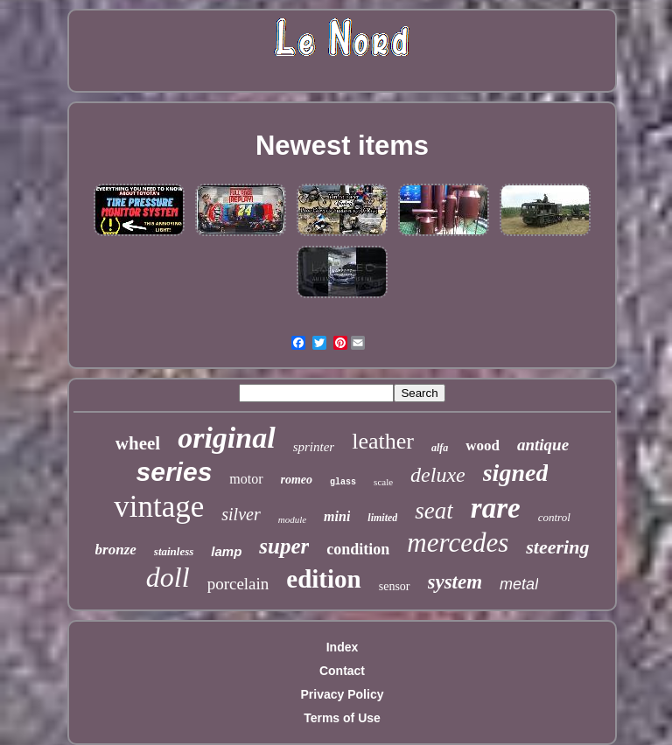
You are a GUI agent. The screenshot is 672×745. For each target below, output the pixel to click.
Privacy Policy (342, 694)
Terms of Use (342, 718)
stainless (174, 551)
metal (519, 584)
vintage (159, 507)
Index (342, 647)
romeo (297, 479)
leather (383, 441)
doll (168, 577)
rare (496, 508)
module (292, 519)
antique (543, 444)
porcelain (238, 583)
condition (357, 549)
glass (343, 482)
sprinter (314, 447)
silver (240, 514)
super (284, 546)
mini (337, 516)
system (455, 582)
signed (516, 472)
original (226, 437)
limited (382, 518)
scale (383, 482)
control (554, 517)
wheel (138, 443)
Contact (342, 671)
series (174, 471)
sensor (394, 586)
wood (483, 445)
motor (245, 478)
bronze (115, 549)
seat (434, 511)
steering (557, 547)
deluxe (438, 474)
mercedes (457, 542)
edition (323, 579)
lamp (226, 551)
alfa (439, 448)
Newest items (342, 145)
